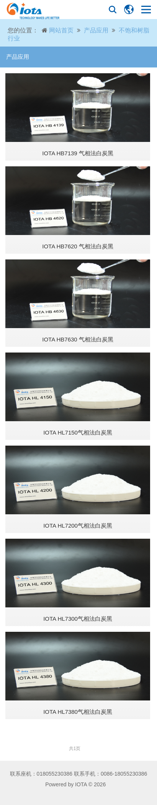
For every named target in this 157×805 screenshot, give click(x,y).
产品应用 (96, 30)
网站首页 (61, 30)
